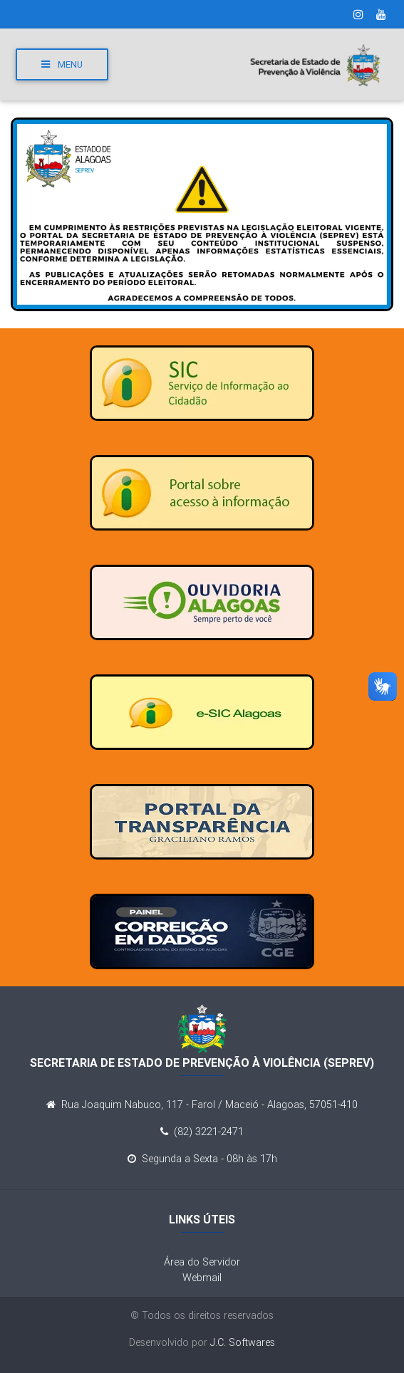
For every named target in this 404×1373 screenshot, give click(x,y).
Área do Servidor (202, 1261)
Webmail (202, 1277)
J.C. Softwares (242, 1342)
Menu (62, 64)
